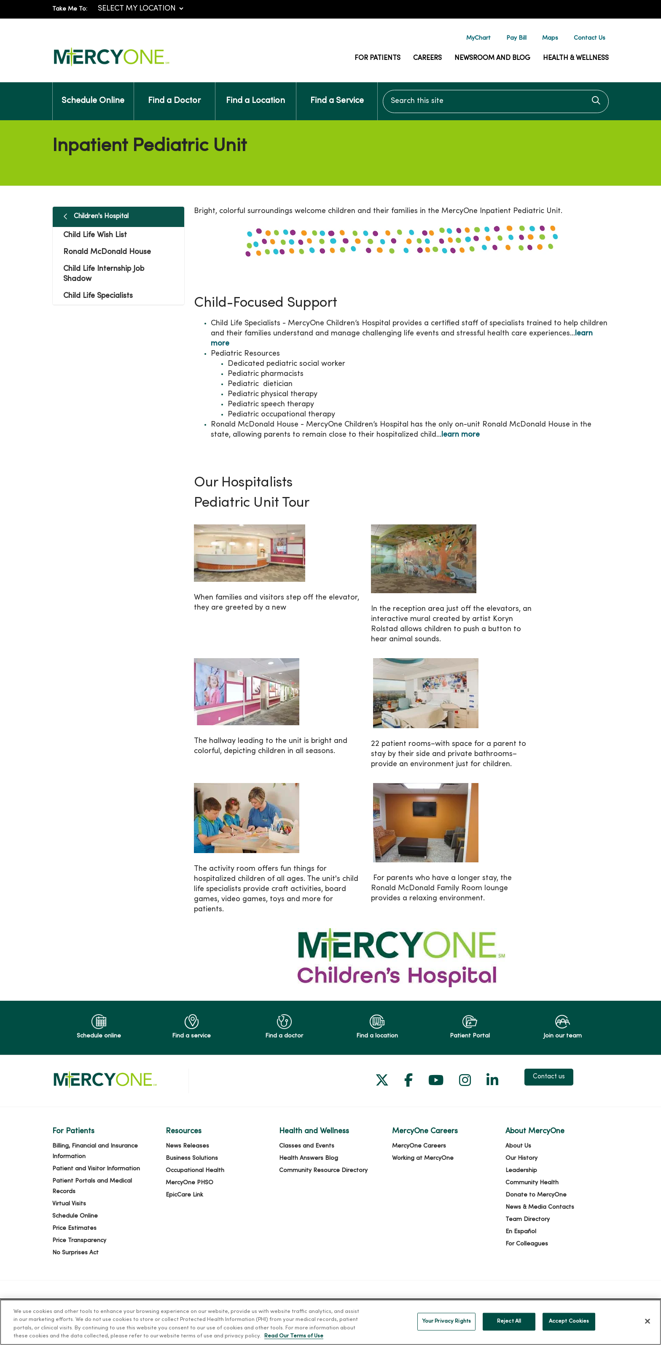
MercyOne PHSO (189, 1183)
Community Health (532, 1183)
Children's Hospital (101, 216)
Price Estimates (74, 1228)
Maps (550, 38)
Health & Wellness (576, 58)
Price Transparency (79, 1240)
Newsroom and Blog (492, 58)
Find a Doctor (174, 93)
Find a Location (255, 93)
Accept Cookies (569, 1329)
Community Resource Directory (323, 1170)
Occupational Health (195, 1170)
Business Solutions (192, 1158)
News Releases (187, 1146)
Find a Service (337, 93)
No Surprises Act (75, 1253)
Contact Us (589, 38)
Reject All (509, 1329)
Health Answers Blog (308, 1158)
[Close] (647, 1329)
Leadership (521, 1170)
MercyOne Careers (419, 1146)
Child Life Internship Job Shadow (103, 274)
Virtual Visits (69, 1204)
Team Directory (527, 1219)
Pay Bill (516, 38)
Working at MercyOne (423, 1158)
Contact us (549, 1077)
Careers (427, 58)
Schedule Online (92, 93)
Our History (521, 1158)
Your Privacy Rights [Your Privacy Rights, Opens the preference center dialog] (446, 1329)
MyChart (478, 38)
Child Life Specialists (98, 296)
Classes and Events (306, 1146)
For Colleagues (526, 1244)
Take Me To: (69, 9)
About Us (518, 1146)
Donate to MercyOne (536, 1195)
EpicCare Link (184, 1195)
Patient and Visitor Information (96, 1169)
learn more (460, 434)
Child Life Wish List (95, 235)
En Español (520, 1231)
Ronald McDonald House (107, 252)
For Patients (377, 58)
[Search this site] (496, 101)
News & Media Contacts (539, 1207)
